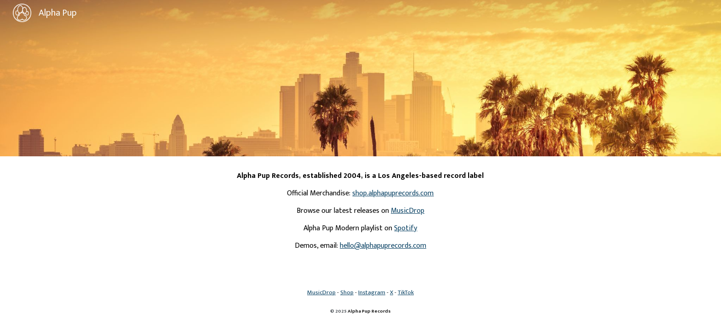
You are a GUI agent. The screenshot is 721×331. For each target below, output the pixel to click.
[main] (360, 211)
